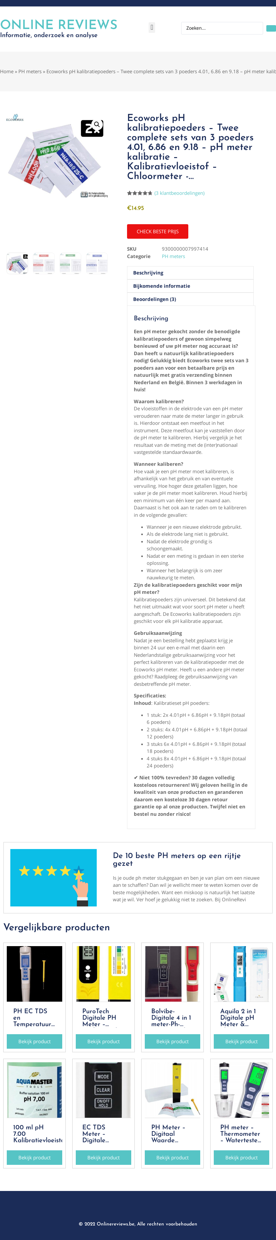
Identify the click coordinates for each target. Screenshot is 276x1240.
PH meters (30, 71)
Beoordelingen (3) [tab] (154, 299)
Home (7, 71)
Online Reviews (58, 25)
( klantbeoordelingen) (179, 193)
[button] (152, 27)
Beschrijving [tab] (148, 272)
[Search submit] (271, 28)
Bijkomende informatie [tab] (161, 286)
